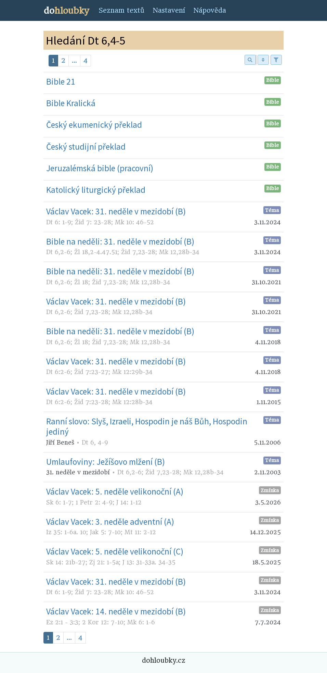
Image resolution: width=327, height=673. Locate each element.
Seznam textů (121, 10)
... (74, 60)
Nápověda (209, 10)
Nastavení (169, 10)
